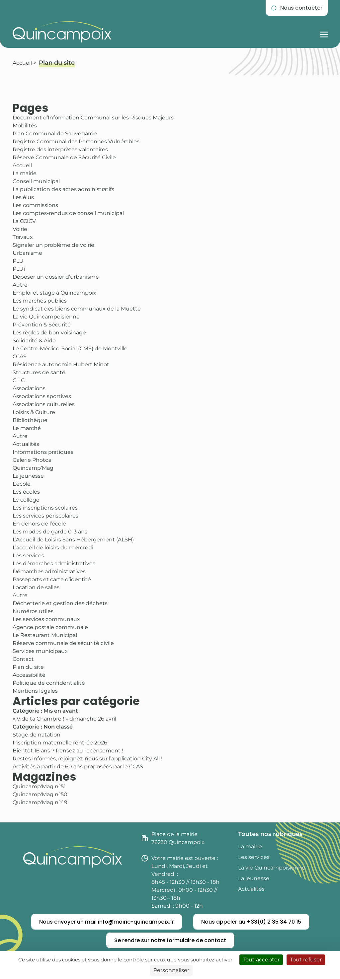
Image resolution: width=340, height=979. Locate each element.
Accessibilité (29, 675)
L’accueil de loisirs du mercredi (53, 547)
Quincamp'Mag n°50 (40, 794)
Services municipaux (40, 651)
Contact (23, 659)
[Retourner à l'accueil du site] (62, 31)
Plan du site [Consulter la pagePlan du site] (57, 62)
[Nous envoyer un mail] (106, 922)
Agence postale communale (50, 627)
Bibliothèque (30, 420)
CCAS (20, 356)
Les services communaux (46, 619)
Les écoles (26, 492)
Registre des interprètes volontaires (60, 149)
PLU (18, 261)
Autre (20, 285)
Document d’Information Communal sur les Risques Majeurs (93, 117)
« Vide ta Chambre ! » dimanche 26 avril (64, 719)
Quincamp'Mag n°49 (40, 802)
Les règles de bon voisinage (49, 332)
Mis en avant (60, 711)
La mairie (25, 173)
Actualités (26, 444)
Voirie (20, 229)
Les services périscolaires (45, 516)
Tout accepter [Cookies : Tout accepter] (261, 959)
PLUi (19, 269)
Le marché (27, 428)
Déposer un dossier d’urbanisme (56, 277)
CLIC (19, 380)
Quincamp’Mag (33, 468)
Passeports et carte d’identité (52, 579)
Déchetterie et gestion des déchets (60, 603)
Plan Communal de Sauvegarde (55, 133)
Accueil (22, 63)
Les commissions (35, 205)
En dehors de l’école (39, 524)
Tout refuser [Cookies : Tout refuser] (306, 959)
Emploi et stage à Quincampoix (54, 293)
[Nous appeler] (251, 922)
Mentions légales (35, 691)
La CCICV (24, 221)
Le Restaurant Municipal (45, 635)
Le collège (26, 500)
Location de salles (36, 587)
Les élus (23, 197)
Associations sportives (42, 396)
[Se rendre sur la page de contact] (297, 8)
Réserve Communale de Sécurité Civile (64, 157)
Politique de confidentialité (49, 683)
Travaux (23, 237)
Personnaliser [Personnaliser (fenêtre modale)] (171, 970)
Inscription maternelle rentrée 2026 (60, 742)
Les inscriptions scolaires (45, 508)
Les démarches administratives (54, 563)
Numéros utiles (33, 611)
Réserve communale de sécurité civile (63, 643)
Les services (28, 555)
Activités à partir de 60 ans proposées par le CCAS (78, 766)
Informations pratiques (43, 452)
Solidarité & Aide (34, 340)
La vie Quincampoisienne (46, 317)
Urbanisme (27, 253)
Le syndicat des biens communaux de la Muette (77, 309)
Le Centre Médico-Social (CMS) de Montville (70, 348)
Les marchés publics (40, 301)
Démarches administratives (49, 571)
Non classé (58, 727)
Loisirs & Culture (34, 412)
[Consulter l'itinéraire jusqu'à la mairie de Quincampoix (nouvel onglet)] (185, 838)
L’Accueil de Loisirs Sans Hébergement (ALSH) (73, 539)
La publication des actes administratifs (63, 189)
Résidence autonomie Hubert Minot (61, 364)
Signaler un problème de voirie (53, 245)
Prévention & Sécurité (42, 324)
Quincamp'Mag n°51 (39, 786)
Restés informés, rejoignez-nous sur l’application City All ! (87, 758)
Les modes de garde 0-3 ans (50, 531)
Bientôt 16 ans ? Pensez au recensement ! (68, 750)
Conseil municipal (36, 181)
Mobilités (25, 125)
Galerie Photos (32, 460)
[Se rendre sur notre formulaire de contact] (170, 940)
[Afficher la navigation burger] (324, 31)
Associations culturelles (44, 404)
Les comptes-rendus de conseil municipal (68, 213)
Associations (29, 388)
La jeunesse (28, 476)
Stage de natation (36, 735)
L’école (22, 484)
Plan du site (28, 667)
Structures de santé (39, 372)
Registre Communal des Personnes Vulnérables (76, 141)
